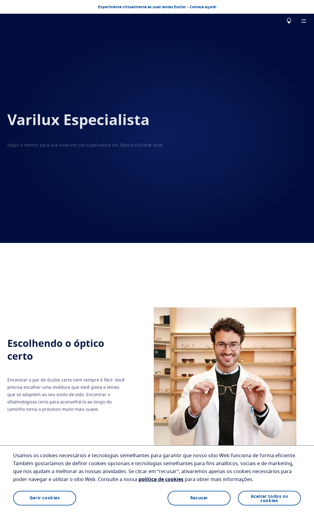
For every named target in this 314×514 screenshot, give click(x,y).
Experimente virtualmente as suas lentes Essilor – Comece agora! (157, 7)
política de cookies (161, 479)
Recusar (199, 498)
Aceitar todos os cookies (269, 498)
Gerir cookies (45, 498)
